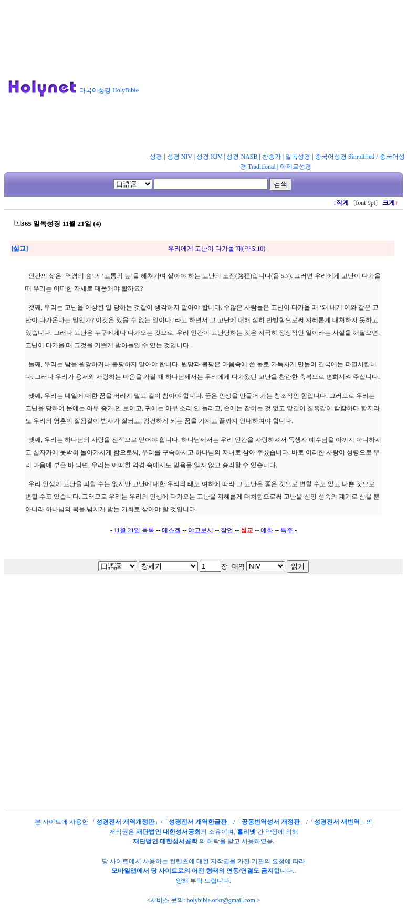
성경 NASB (241, 156)
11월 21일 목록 (134, 530)
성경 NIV (179, 156)
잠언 (227, 530)
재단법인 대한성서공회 (168, 832)
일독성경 (297, 156)
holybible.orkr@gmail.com (220, 900)
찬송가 (271, 156)
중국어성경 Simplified (345, 156)
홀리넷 (246, 832)
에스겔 (171, 530)
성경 (156, 156)
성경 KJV (209, 156)
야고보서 (200, 530)
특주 (286, 530)
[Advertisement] (277, 78)
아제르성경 (295, 166)
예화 (266, 530)
